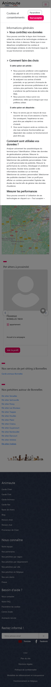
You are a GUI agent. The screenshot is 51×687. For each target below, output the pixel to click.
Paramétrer (35, 12)
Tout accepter (36, 17)
